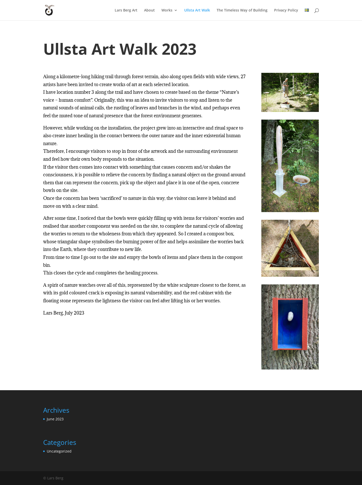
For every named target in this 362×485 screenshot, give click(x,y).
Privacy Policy (286, 10)
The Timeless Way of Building (242, 10)
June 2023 (55, 419)
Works (166, 10)
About (149, 10)
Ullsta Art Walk (197, 10)
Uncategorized (59, 451)
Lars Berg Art (126, 10)
